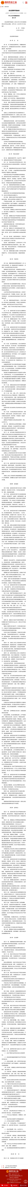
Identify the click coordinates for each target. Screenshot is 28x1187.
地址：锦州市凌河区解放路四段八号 (14, 1175)
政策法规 (7, 6)
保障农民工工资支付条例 (10, 1167)
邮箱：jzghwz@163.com (14, 1174)
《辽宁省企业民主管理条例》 (11, 1165)
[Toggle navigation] (26, 2)
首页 (2, 6)
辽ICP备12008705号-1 (14, 1180)
